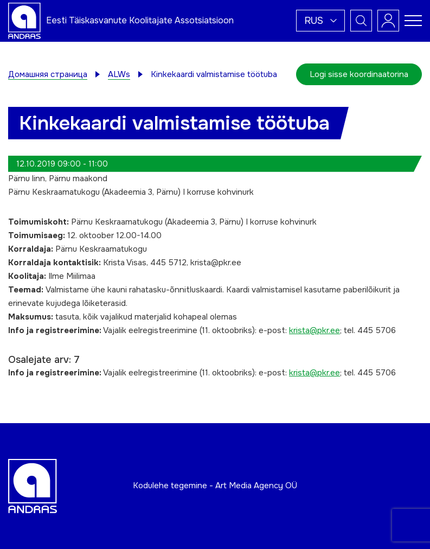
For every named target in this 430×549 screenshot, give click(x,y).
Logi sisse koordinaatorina (359, 74)
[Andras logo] (24, 20)
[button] (320, 20)
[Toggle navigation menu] (413, 20)
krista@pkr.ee (314, 330)
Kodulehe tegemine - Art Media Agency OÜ (215, 485)
